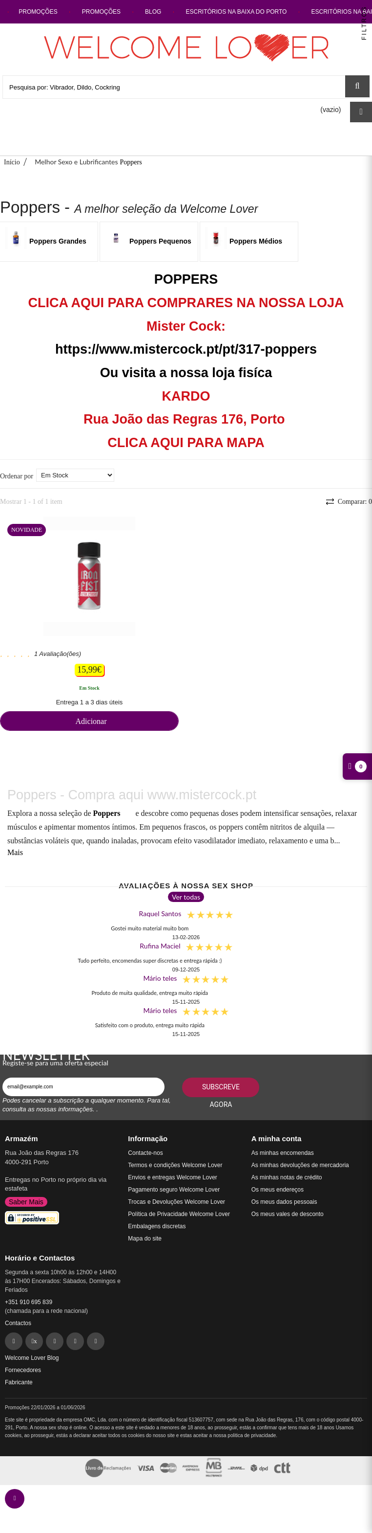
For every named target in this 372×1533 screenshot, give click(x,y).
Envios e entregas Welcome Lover (172, 1177)
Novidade (26, 529)
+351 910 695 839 (28, 1302)
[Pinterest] (54, 1341)
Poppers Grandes (57, 241)
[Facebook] (13, 1341)
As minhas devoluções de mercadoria (300, 1165)
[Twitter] (34, 1341)
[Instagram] (75, 1341)
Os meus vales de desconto (287, 1214)
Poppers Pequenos (160, 241)
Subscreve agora (221, 1090)
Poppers (106, 813)
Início (12, 162)
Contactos (18, 1323)
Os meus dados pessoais (284, 1201)
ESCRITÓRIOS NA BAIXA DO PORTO (237, 11)
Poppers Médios (255, 241)
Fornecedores (23, 1370)
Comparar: (354, 501)
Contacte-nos (145, 1153)
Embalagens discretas (157, 1226)
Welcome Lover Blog (32, 1357)
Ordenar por (16, 476)
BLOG (153, 11)
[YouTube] (95, 1341)
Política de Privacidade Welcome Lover (179, 1214)
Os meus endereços (277, 1189)
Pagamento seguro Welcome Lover (174, 1189)
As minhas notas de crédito (286, 1177)
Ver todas (186, 897)
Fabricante (19, 1382)
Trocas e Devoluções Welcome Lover (176, 1201)
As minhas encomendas (282, 1153)
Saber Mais (26, 1202)
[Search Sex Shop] (357, 86)
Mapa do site (145, 1238)
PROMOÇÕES (39, 11)
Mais (15, 852)
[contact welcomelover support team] (14, 1499)
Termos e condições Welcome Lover (175, 1165)
